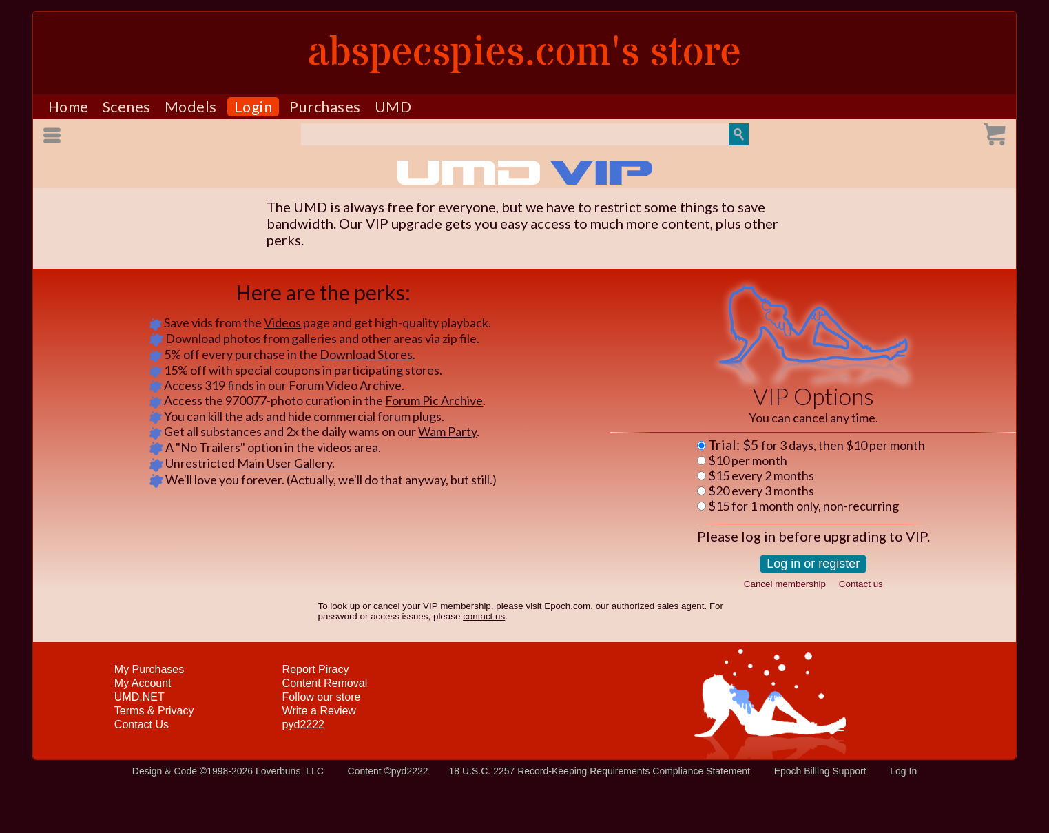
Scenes (127, 107)
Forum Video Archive (345, 385)
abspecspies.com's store (524, 53)
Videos (282, 322)
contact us (484, 616)
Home (68, 107)
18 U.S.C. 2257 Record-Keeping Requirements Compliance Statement (599, 771)
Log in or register (813, 563)
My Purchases (149, 669)
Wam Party (447, 431)
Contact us (861, 584)
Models (191, 107)
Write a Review (319, 711)
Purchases (325, 107)
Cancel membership (785, 584)
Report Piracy (315, 669)
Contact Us (141, 724)
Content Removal (325, 683)
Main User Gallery (284, 463)
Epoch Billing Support (820, 771)
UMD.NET (139, 697)
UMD (393, 107)
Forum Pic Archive (434, 400)
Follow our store (321, 697)
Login (253, 107)
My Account (143, 683)
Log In (903, 771)
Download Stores (366, 354)
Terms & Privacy (154, 711)
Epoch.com (567, 606)
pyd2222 (303, 724)
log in (758, 536)
